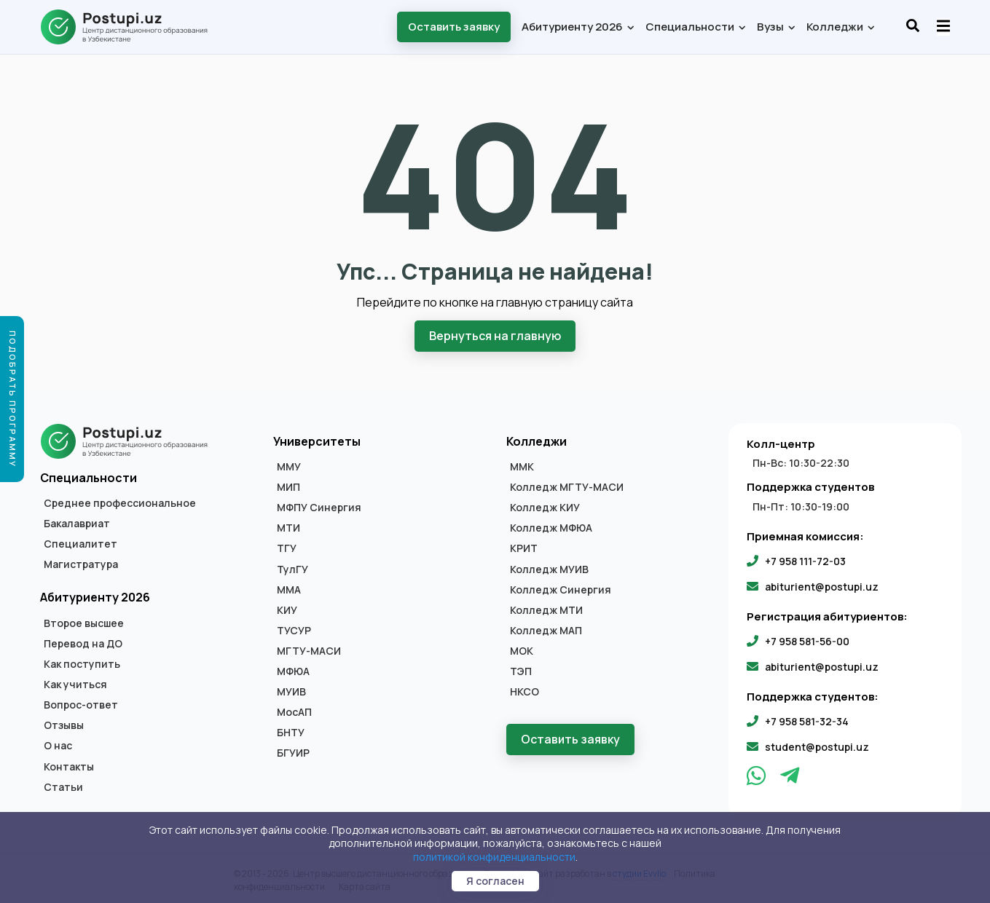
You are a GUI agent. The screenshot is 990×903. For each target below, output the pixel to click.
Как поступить (82, 663)
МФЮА (293, 670)
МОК (521, 649)
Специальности (695, 26)
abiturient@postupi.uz (822, 585)
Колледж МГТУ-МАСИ (567, 486)
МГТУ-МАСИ (309, 649)
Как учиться (75, 683)
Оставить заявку (454, 26)
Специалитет (80, 542)
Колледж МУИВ (549, 568)
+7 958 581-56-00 (807, 640)
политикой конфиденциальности (494, 857)
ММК (522, 465)
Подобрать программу (12, 399)
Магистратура (81, 563)
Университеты (317, 440)
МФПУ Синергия (319, 506)
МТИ (288, 526)
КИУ (287, 609)
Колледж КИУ (545, 506)
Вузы (775, 26)
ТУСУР (294, 629)
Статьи (63, 786)
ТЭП (521, 670)
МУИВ (291, 690)
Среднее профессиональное (120, 502)
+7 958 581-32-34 (807, 720)
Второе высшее (84, 622)
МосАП (294, 711)
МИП (288, 486)
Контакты (69, 765)
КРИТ (524, 547)
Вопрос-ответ (81, 703)
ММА (289, 588)
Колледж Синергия (560, 588)
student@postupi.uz (817, 745)
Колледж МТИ (546, 609)
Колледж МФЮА (551, 526)
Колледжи (839, 26)
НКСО (524, 690)
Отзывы (64, 724)
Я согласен (495, 881)
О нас (58, 745)
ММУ (289, 465)
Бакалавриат (77, 522)
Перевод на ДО (83, 642)
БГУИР (293, 751)
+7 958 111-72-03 (805, 560)
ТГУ (286, 547)
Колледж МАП (546, 629)
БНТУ (291, 731)
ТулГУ (292, 568)
